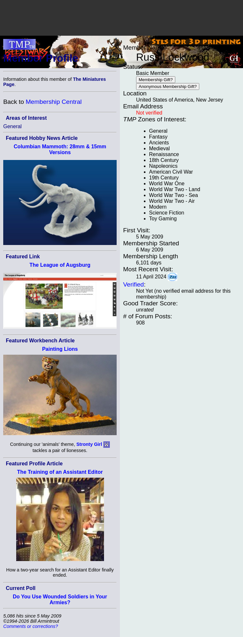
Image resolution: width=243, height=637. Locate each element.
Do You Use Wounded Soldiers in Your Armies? (60, 599)
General (12, 126)
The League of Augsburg (59, 265)
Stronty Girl (89, 444)
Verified (133, 284)
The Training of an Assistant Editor (60, 472)
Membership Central (54, 101)
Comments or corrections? (30, 626)
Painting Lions (60, 349)
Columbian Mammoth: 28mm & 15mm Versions (60, 149)
